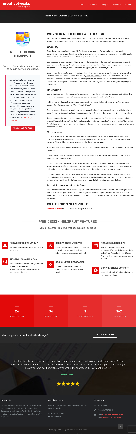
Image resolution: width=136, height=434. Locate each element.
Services (93, 5)
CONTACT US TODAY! (105, 334)
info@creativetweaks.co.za (112, 414)
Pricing (104, 5)
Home (82, 5)
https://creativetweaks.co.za (112, 417)
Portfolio (116, 5)
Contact (128, 5)
